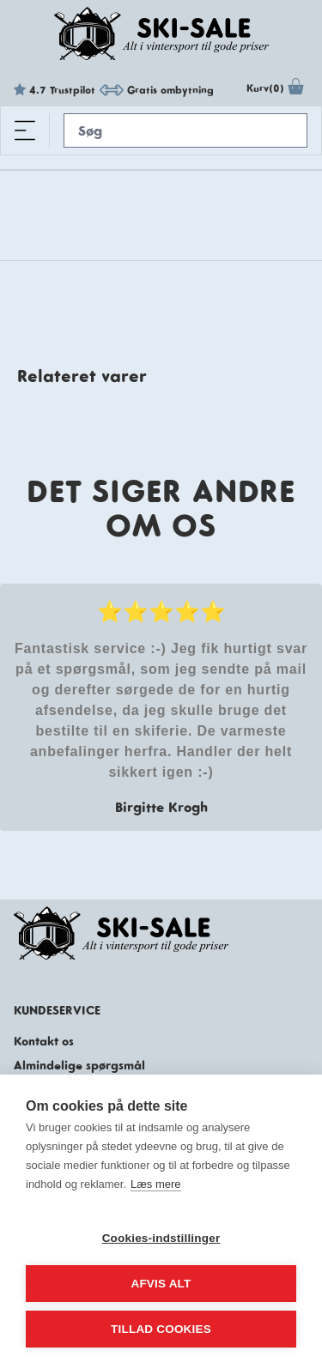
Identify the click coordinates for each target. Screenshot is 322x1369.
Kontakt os (44, 1041)
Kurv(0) (277, 90)
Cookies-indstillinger (161, 1238)
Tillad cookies (161, 1329)
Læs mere (156, 1184)
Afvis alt (161, 1283)
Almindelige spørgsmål (79, 1065)
